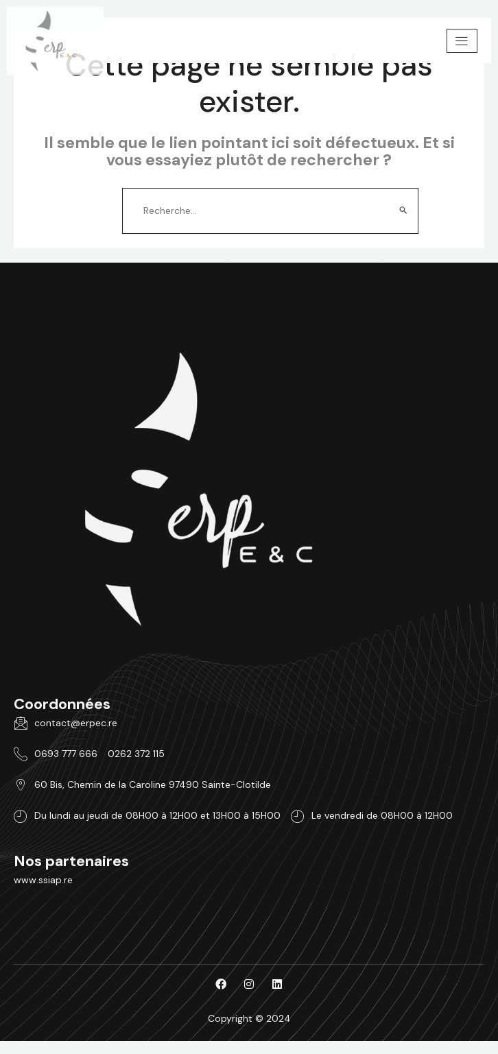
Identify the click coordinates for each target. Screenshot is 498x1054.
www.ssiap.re (43, 880)
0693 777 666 (55, 753)
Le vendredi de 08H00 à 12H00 (372, 816)
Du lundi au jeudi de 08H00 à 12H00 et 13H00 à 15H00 (147, 816)
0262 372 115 (136, 753)
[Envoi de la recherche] (403, 210)
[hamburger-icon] (462, 41)
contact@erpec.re (65, 723)
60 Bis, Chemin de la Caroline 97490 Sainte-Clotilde (142, 784)
